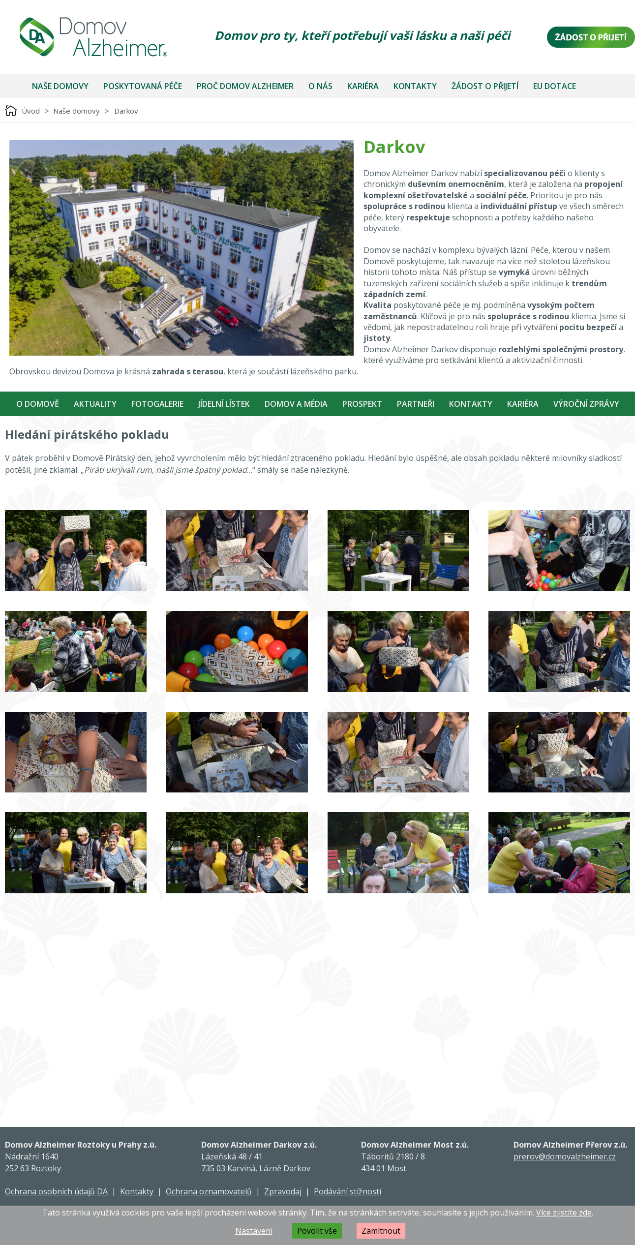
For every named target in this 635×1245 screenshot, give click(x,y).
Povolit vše (317, 1230)
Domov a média (296, 403)
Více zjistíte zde (564, 1212)
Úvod (31, 111)
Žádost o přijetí (485, 86)
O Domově (37, 403)
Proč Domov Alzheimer (245, 86)
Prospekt (362, 403)
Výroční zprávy (586, 403)
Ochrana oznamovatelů (209, 1191)
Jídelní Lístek (224, 403)
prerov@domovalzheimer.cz (565, 1156)
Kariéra (363, 86)
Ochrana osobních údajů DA (56, 1191)
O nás (320, 86)
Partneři (415, 403)
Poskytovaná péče (142, 86)
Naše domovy (60, 86)
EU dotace (554, 86)
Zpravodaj (283, 1191)
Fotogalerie (157, 403)
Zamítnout (381, 1230)
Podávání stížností (347, 1191)
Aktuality (95, 403)
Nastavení (253, 1230)
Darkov (126, 111)
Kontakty (415, 86)
